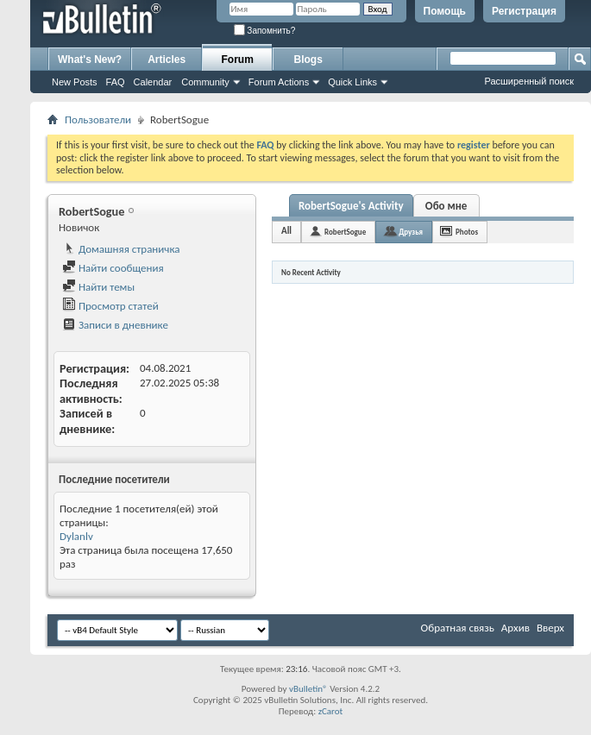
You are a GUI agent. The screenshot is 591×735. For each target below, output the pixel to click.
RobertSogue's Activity (351, 205)
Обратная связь (457, 627)
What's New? (90, 59)
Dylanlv (76, 536)
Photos (467, 231)
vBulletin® (308, 688)
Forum (238, 59)
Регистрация (524, 11)
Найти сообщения (113, 267)
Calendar (153, 82)
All (286, 230)
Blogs (308, 59)
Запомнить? (265, 30)
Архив (515, 627)
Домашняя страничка (121, 248)
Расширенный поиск (529, 81)
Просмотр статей (110, 305)
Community (205, 82)
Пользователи (98, 119)
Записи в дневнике (115, 324)
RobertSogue (345, 231)
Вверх (550, 627)
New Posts (74, 82)
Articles (166, 59)
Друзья (411, 231)
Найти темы (98, 286)
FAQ (115, 82)
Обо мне (446, 205)
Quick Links (352, 82)
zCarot (330, 711)
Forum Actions (278, 82)
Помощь (445, 11)
